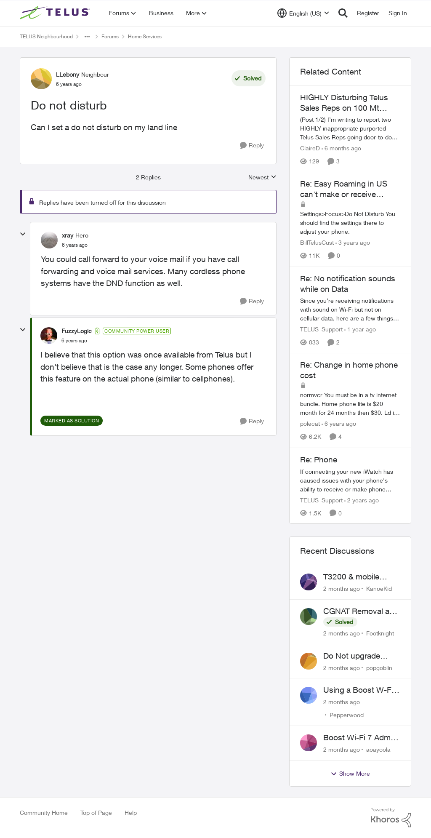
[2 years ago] (361, 499)
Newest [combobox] (262, 177)
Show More (350, 773)
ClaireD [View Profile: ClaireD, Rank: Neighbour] (310, 148)
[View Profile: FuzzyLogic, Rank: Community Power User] (48, 335)
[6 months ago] (341, 148)
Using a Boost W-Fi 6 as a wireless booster (361, 690)
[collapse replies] (23, 234)
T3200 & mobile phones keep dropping (351, 577)
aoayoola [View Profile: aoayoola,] (378, 749)
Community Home (44, 812)
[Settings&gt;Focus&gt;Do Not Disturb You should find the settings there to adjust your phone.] (350, 223)
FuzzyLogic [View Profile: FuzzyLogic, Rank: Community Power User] (76, 330)
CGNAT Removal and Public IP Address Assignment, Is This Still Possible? (361, 611)
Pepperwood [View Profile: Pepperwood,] (347, 714)
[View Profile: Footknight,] (308, 616)
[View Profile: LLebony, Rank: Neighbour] (41, 78)
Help (131, 812)
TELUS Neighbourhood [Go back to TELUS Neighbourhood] (46, 36)
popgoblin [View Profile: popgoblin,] (379, 667)
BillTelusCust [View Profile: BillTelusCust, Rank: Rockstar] (317, 242)
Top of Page (96, 812)
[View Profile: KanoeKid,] (308, 582)
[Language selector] (303, 13)
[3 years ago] (352, 242)
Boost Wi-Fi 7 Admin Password (360, 738)
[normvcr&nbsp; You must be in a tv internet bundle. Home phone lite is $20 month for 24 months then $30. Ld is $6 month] (350, 404)
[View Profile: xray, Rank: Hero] (49, 240)
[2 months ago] (341, 588)
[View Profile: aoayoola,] (308, 742)
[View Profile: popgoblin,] (308, 661)
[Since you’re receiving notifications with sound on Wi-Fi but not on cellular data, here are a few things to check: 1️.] (350, 309)
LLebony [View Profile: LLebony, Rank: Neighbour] (67, 74)
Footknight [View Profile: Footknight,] (380, 633)
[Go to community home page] (56, 13)
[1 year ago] (360, 329)
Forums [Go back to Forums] (110, 36)
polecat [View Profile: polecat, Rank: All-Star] (310, 423)
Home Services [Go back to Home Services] (145, 36)
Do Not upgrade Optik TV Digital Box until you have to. (358, 656)
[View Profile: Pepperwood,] (308, 695)
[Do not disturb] (75, 245)
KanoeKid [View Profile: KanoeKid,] (379, 588)
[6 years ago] (339, 423)
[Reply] (252, 145)
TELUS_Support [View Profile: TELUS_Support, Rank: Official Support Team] (321, 329)
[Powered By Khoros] (391, 817)
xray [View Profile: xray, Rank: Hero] (67, 235)
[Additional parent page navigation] (87, 37)
